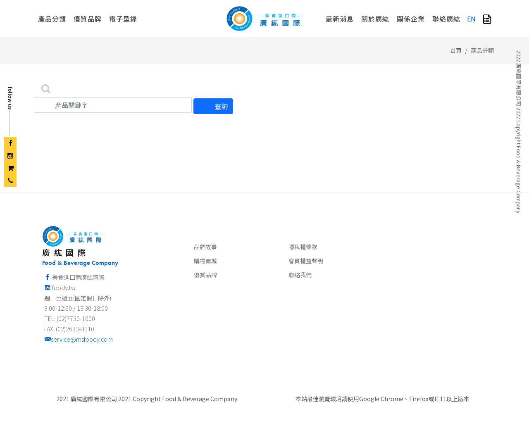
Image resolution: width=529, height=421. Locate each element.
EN (471, 19)
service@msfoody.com (78, 339)
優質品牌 (205, 275)
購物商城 (205, 261)
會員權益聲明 (305, 261)
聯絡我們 (300, 275)
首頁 (456, 50)
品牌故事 (205, 247)
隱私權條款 (302, 247)
